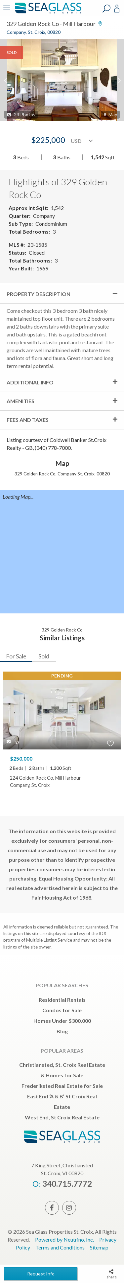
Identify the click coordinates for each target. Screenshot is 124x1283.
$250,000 (21, 758)
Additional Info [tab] (30, 382)
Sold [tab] (43, 656)
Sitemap (99, 1247)
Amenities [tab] (20, 401)
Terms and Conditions (60, 1247)
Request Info (41, 1273)
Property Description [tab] (38, 294)
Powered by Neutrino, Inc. (64, 1239)
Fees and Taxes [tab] (28, 420)
